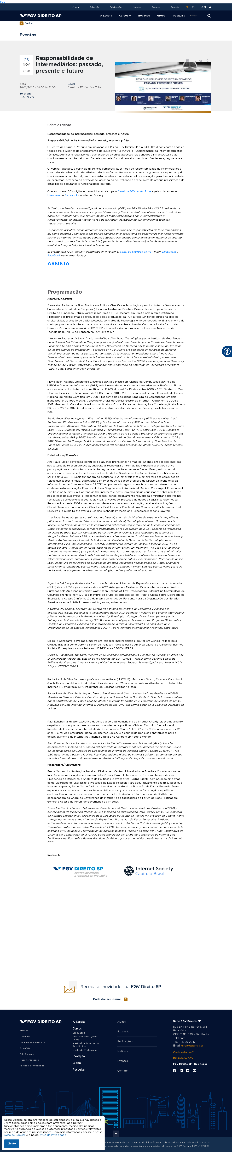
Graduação (79, 1033)
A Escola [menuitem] (106, 15)
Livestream (54, 195)
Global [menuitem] (161, 15)
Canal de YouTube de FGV (137, 251)
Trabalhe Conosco (29, 1060)
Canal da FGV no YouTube (135, 191)
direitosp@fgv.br (192, 1045)
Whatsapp (207, 61)
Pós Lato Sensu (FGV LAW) (85, 1038)
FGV (2, 2)
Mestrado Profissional (85, 1050)
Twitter (200, 61)
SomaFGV (25, 1048)
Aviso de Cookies (15, 1135)
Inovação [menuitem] (144, 15)
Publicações (116, 7)
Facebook (187, 61)
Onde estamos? (183, 1052)
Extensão (95, 7)
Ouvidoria (25, 1036)
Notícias (137, 7)
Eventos (156, 7)
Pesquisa (78, 1069)
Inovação (79, 1056)
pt (187, 7)
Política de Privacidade (32, 1066)
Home (24, 23)
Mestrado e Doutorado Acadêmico (86, 1044)
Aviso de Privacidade (53, 1135)
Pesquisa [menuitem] (179, 15)
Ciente (12, 1144)
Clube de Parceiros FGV (32, 1042)
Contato (175, 7)
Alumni (75, 7)
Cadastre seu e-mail (107, 999)
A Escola (79, 1021)
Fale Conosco (27, 1054)
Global (77, 1062)
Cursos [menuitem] (124, 15)
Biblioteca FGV (183, 1058)
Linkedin (194, 61)
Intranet (24, 1030)
